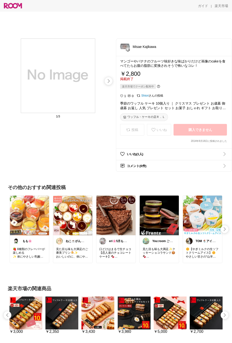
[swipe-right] (108, 81)
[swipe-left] (7, 315)
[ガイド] (203, 6)
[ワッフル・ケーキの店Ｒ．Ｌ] (144, 117)
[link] (29, 215)
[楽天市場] (221, 6)
